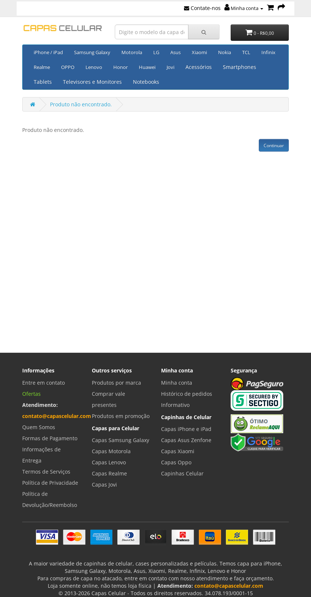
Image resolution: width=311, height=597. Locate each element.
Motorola (131, 52)
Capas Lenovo (109, 462)
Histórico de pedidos (186, 393)
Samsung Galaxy (92, 52)
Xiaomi (199, 52)
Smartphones (239, 66)
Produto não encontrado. (81, 104)
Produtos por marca (116, 382)
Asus (175, 52)
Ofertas (31, 393)
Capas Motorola (111, 451)
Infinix (268, 52)
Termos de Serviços (46, 471)
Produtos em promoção (121, 415)
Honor (120, 67)
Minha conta (243, 8)
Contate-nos (202, 7)
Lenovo (94, 67)
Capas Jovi (104, 484)
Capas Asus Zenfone (186, 440)
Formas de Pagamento (49, 438)
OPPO (67, 67)
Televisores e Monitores (92, 81)
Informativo (175, 404)
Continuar (274, 145)
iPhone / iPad (48, 52)
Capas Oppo (176, 462)
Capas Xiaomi (177, 451)
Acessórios (198, 66)
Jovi (170, 67)
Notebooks (146, 81)
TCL (246, 52)
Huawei (147, 67)
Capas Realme (109, 473)
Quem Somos (38, 427)
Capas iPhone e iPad (186, 428)
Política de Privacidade (50, 482)
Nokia (224, 52)
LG (156, 52)
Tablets (43, 81)
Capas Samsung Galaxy (120, 440)
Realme (42, 67)
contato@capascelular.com (56, 415)
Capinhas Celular (182, 473)
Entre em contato (43, 382)
